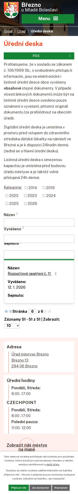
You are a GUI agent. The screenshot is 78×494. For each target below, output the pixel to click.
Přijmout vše (18, 487)
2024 (51, 195)
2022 (14, 195)
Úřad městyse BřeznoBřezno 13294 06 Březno (30, 360)
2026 (32, 203)
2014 (32, 188)
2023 (32, 195)
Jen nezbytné (40, 487)
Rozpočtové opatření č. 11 (33, 273)
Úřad (21, 31)
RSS (52, 56)
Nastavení (60, 487)
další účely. (53, 464)
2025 (14, 203)
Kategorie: (13, 187)
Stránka (19, 311)
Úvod (8, 31)
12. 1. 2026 (17, 287)
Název (9, 215)
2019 (50, 188)
